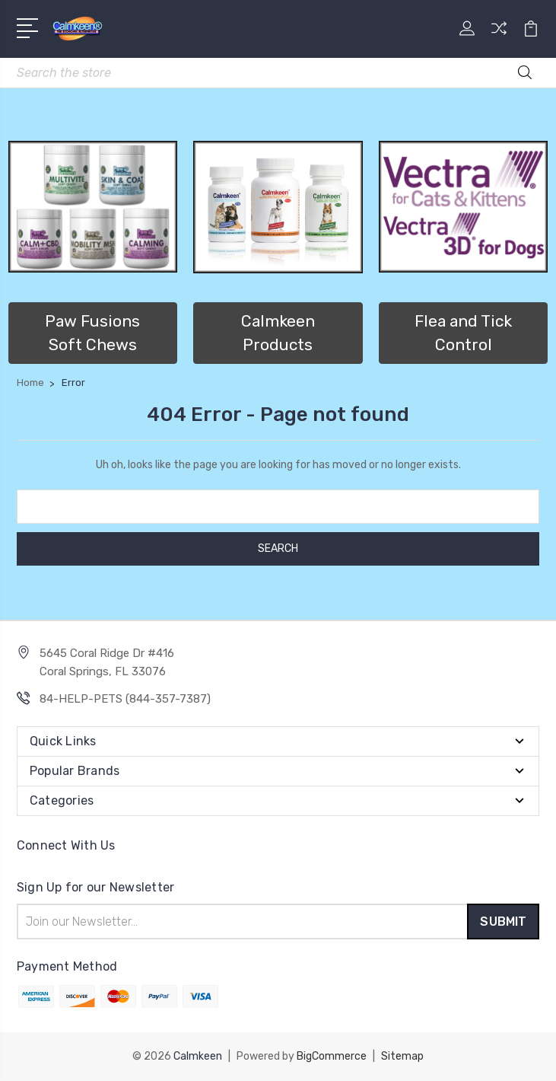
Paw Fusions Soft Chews (92, 333)
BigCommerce (332, 1056)
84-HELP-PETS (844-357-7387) (125, 699)
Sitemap (402, 1056)
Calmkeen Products (278, 333)
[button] (93, 207)
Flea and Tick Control (463, 333)
